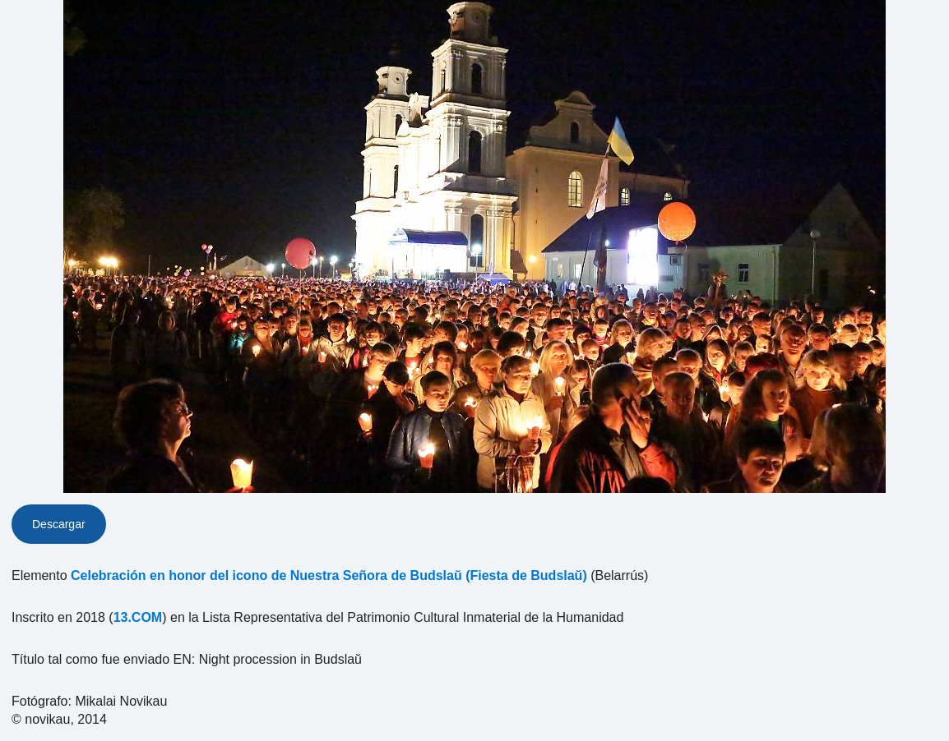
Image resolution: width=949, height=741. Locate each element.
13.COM (138, 617)
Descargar (59, 524)
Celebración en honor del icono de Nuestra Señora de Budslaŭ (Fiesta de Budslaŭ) (329, 575)
